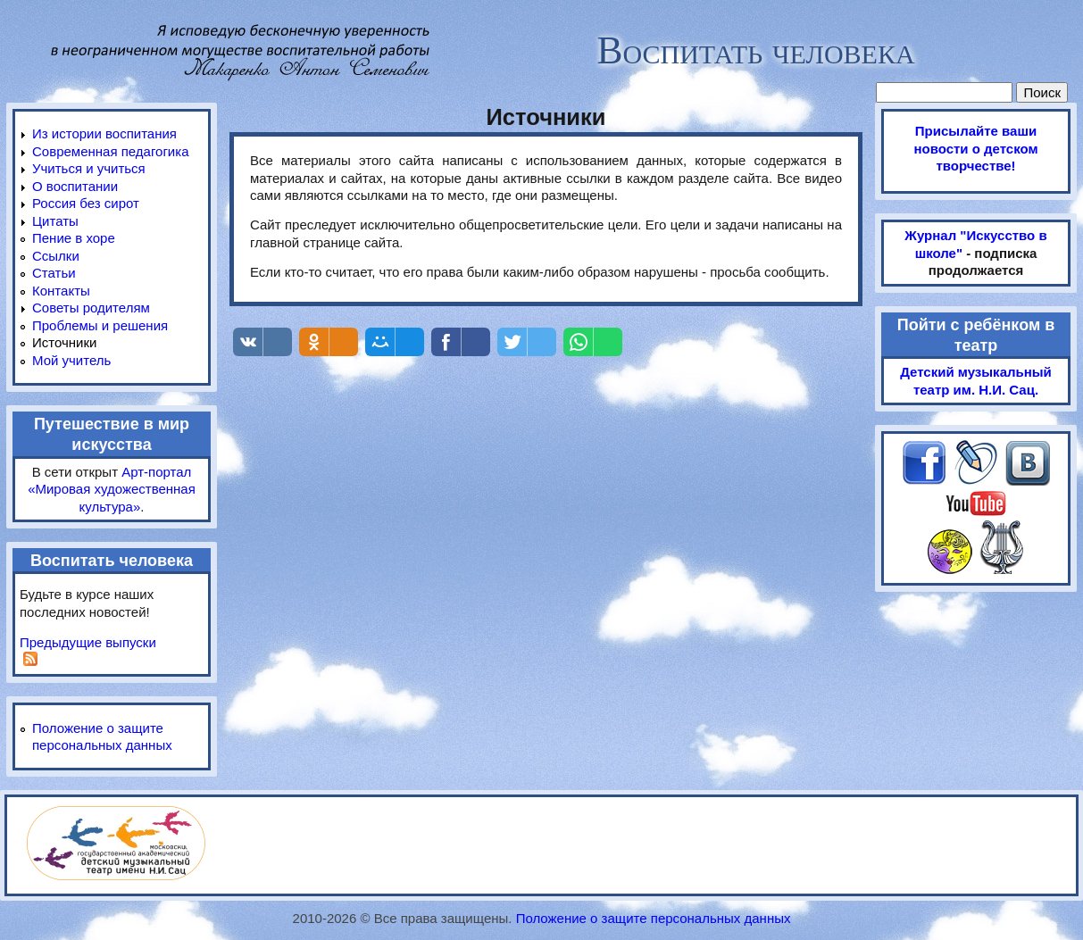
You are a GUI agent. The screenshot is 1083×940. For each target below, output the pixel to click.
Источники (64, 342)
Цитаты (55, 221)
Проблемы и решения (100, 325)
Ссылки (55, 255)
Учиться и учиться (89, 168)
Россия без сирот (85, 203)
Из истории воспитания (104, 133)
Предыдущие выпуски (88, 642)
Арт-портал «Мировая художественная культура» (112, 489)
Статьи (54, 272)
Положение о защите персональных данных (653, 918)
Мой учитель (71, 360)
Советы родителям (91, 307)
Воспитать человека (755, 50)
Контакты (61, 290)
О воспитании (75, 186)
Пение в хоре (73, 237)
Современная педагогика (110, 151)
